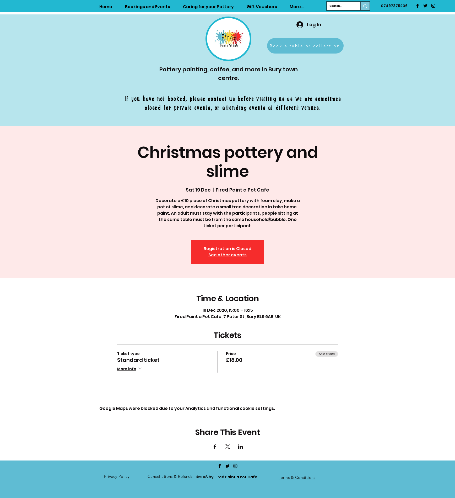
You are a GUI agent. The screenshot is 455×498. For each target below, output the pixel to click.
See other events (227, 255)
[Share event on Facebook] (214, 446)
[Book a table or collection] (305, 46)
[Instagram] (433, 5)
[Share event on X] (227, 446)
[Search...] (339, 6)
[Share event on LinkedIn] (240, 446)
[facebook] (417, 5)
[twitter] (425, 5)
